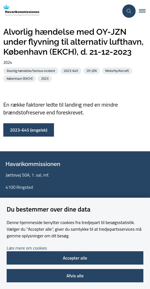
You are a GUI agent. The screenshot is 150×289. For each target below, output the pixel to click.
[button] (144, 11)
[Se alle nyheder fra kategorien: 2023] (45, 78)
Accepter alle (75, 258)
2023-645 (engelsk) (28, 130)
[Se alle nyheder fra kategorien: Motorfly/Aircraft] (117, 70)
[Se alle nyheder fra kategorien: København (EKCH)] (20, 78)
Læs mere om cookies (27, 248)
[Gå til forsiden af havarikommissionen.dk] (59, 11)
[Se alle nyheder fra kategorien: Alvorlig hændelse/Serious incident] (31, 70)
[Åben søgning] (129, 11)
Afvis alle (75, 275)
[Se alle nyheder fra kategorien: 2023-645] (71, 70)
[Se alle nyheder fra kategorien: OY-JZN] (92, 70)
